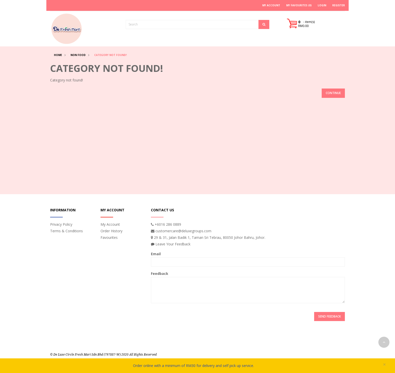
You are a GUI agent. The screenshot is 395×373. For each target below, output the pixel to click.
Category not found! (110, 55)
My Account (110, 224)
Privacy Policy (61, 224)
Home (58, 55)
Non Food (78, 55)
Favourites (109, 237)
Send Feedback (329, 316)
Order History (111, 230)
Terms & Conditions (66, 230)
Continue (333, 93)
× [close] (384, 364)
